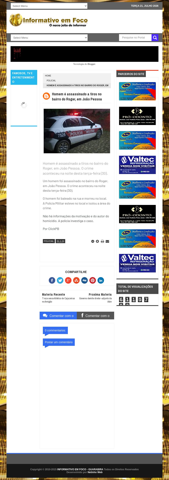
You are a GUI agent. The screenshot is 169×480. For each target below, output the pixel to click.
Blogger (91, 64)
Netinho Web (95, 472)
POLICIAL (51, 80)
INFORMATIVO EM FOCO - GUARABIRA (80, 469)
